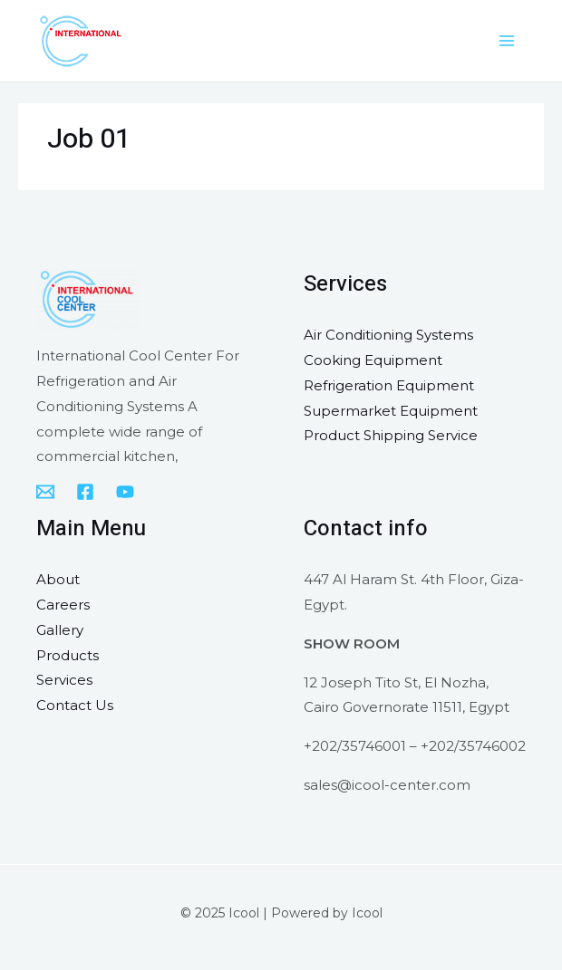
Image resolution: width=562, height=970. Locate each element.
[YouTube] (125, 492)
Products (67, 655)
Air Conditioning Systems (388, 334)
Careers (63, 604)
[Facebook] (85, 492)
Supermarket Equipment (391, 410)
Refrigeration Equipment (389, 385)
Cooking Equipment (373, 360)
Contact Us (74, 705)
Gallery (59, 630)
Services (64, 679)
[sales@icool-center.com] (45, 492)
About (58, 579)
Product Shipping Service (391, 435)
